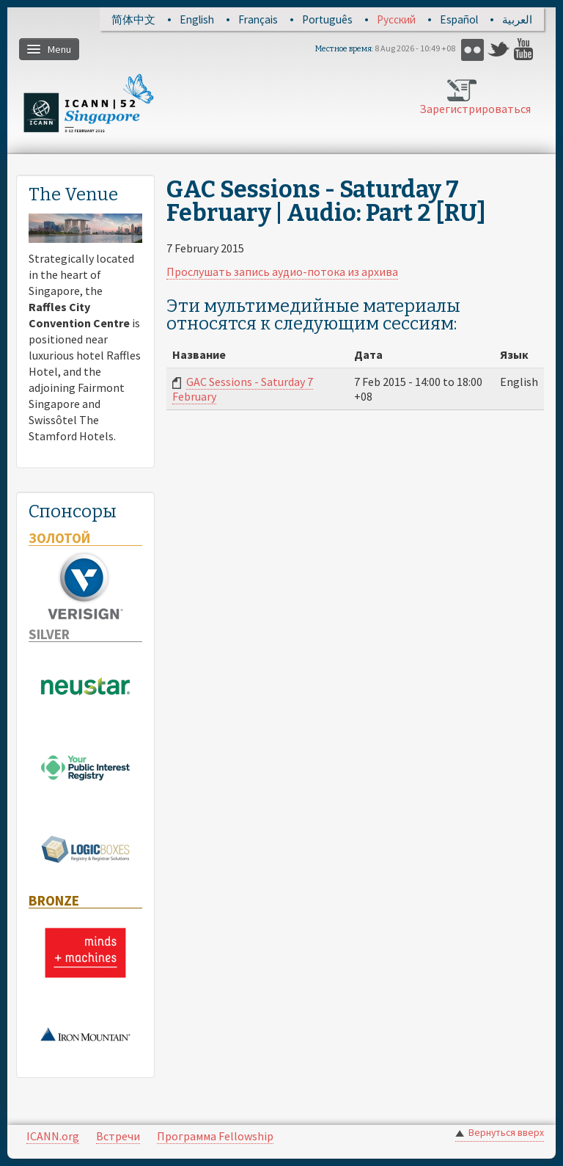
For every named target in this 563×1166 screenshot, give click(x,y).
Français (258, 19)
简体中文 (133, 19)
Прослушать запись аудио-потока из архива (282, 271)
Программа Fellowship (215, 1136)
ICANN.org (52, 1136)
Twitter (498, 49)
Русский (396, 19)
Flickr (472, 49)
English (197, 19)
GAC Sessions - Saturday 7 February (242, 389)
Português (327, 19)
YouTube (525, 49)
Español (459, 19)
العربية (517, 19)
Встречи (118, 1136)
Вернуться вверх (506, 1132)
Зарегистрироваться (463, 108)
